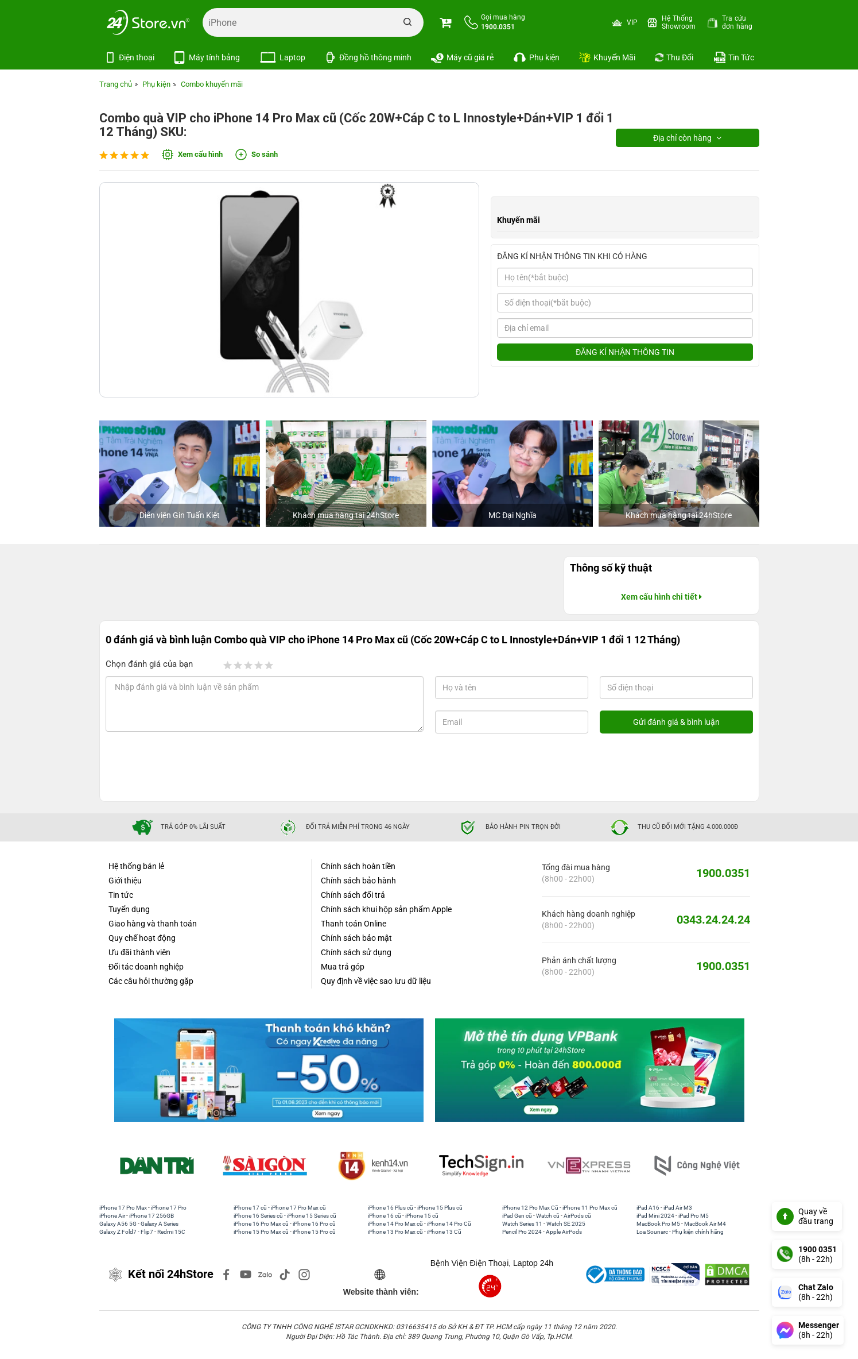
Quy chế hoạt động (142, 938)
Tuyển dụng (129, 909)
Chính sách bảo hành (358, 880)
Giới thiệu (125, 880)
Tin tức (120, 894)
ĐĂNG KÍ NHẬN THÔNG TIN (625, 352)
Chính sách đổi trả (353, 894)
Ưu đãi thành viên (139, 952)
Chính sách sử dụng (356, 952)
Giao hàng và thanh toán (152, 923)
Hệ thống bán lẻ (136, 866)
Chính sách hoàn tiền (358, 866)
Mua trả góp (342, 966)
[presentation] (198, 767)
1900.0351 (723, 873)
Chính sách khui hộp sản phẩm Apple (386, 909)
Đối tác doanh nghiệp (146, 966)
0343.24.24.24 (713, 919)
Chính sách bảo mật (356, 938)
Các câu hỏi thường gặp (150, 981)
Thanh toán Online (353, 923)
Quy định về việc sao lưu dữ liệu (376, 981)
